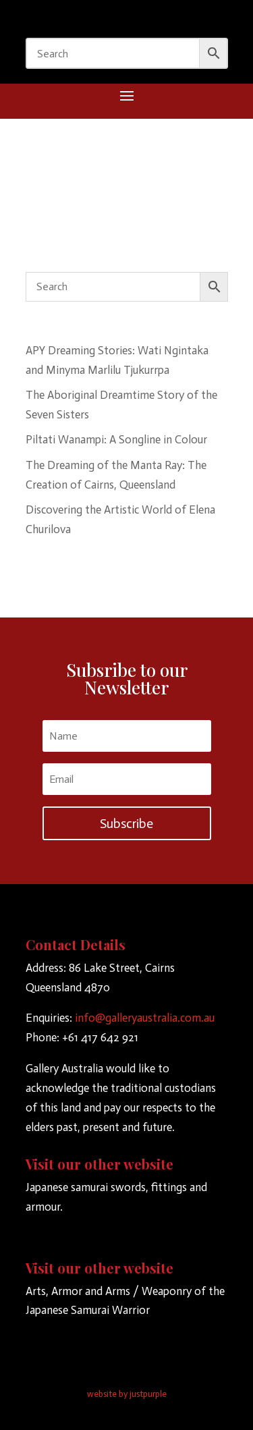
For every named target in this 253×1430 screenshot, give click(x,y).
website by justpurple (127, 1394)
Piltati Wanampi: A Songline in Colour (116, 439)
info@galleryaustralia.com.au (145, 1017)
